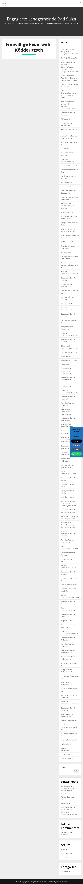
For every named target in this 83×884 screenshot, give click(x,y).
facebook (77, 445)
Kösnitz (63, 471)
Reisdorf (64, 565)
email (76, 449)
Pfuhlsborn (64, 546)
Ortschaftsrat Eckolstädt (69, 274)
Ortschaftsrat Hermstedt (69, 392)
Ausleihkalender (66, 744)
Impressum (65, 750)
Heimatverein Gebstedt (69, 352)
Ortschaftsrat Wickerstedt (70, 633)
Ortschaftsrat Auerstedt (69, 108)
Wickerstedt (65, 631)
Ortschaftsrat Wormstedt (69, 704)
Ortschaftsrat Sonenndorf (70, 597)
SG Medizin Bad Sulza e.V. (70, 242)
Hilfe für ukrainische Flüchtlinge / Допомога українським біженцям (69, 78)
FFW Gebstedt (66, 356)
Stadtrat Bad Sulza (67, 161)
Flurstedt (64, 308)
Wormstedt (65, 702)
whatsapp (76, 454)
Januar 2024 (65, 849)
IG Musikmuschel (67, 212)
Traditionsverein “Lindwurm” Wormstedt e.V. (69, 727)
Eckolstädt (64, 271)
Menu (4, 3)
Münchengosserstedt (68, 501)
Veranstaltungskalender (69, 740)
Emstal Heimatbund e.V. (69, 585)
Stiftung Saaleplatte (67, 303)
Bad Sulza (64, 159)
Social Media (65, 803)
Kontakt (63, 748)
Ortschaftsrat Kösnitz (68, 474)
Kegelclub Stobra (67, 621)
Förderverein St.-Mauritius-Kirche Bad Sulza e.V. (68, 205)
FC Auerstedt (65, 119)
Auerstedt (64, 106)
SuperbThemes (61, 882)
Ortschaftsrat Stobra (68, 610)
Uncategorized (66, 871)
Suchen (63, 768)
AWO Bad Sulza (66, 182)
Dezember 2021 (66, 857)
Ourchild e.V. (65, 149)
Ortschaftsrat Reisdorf (68, 568)
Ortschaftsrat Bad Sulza (69, 166)
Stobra (63, 608)
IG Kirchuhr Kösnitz (67, 497)
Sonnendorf (65, 595)
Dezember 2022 (66, 853)
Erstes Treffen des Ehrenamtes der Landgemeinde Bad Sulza (70, 69)
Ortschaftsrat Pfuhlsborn (69, 549)
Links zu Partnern (67, 759)
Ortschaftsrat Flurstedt (69, 310)
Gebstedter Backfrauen (69, 361)
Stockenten (65, 365)
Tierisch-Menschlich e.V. (69, 721)
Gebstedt (64, 333)
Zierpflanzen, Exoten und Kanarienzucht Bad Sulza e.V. (69, 265)
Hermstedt (64, 390)
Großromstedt (66, 369)
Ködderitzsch (65, 437)
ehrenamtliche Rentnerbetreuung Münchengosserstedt (68, 525)
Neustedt (64, 531)
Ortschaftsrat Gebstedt (69, 335)
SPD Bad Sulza (66, 252)
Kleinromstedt (66, 409)
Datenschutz (65, 754)
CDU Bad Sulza (66, 187)
